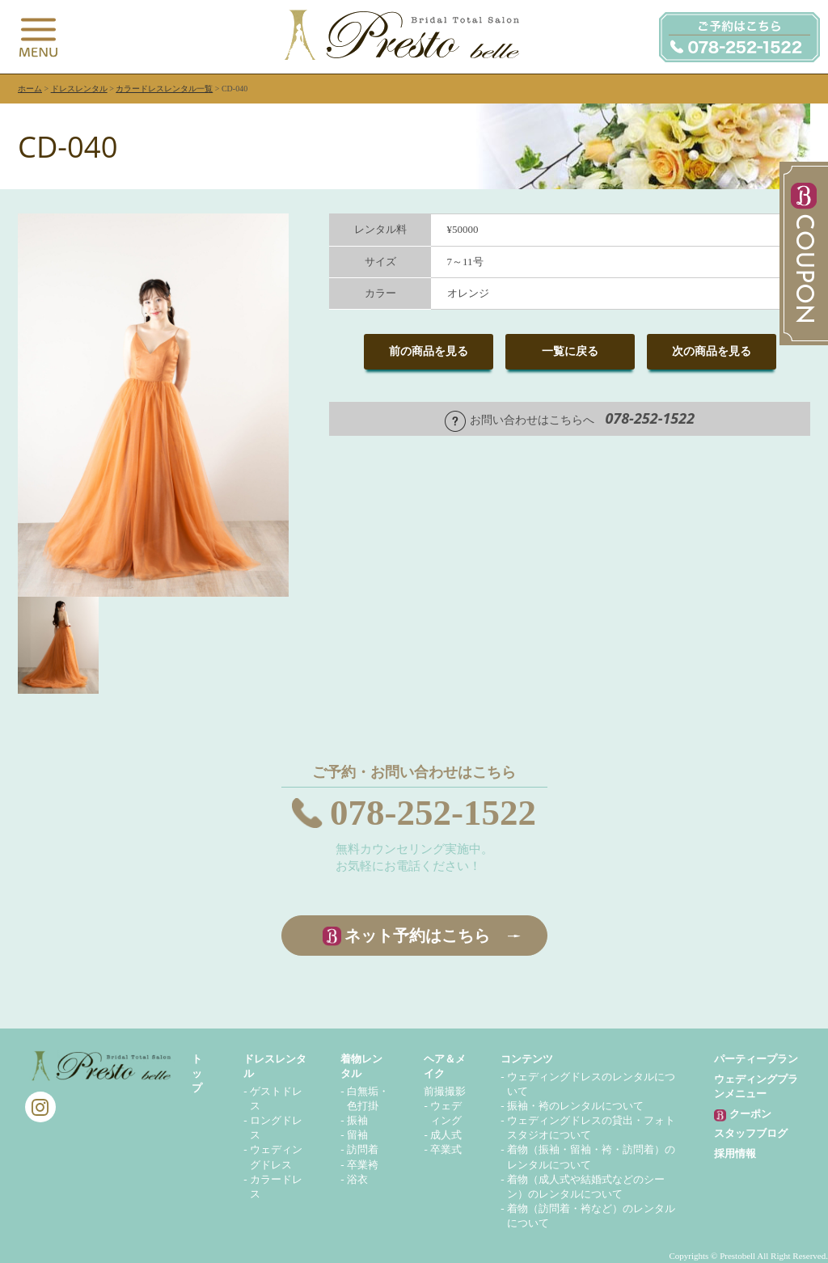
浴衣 (357, 1179)
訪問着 (362, 1149)
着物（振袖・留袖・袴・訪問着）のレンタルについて (591, 1156)
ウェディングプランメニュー (756, 1086)
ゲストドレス (276, 1098)
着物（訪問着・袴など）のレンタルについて (591, 1215)
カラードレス (276, 1186)
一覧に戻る (570, 351)
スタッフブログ (751, 1133)
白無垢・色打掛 (368, 1098)
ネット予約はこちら (417, 935)
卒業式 (446, 1149)
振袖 (357, 1120)
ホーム (30, 88)
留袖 (357, 1135)
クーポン (742, 1114)
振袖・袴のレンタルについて (575, 1106)
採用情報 (735, 1153)
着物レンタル (361, 1066)
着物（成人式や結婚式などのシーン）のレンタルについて (586, 1186)
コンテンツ (527, 1059)
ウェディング (446, 1113)
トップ (197, 1073)
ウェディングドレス (276, 1156)
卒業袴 (362, 1165)
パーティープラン (756, 1059)
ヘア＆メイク (445, 1066)
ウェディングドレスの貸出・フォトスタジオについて (591, 1127)
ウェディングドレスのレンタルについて (591, 1084)
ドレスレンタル (79, 88)
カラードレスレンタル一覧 (164, 88)
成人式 (446, 1135)
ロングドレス (276, 1127)
